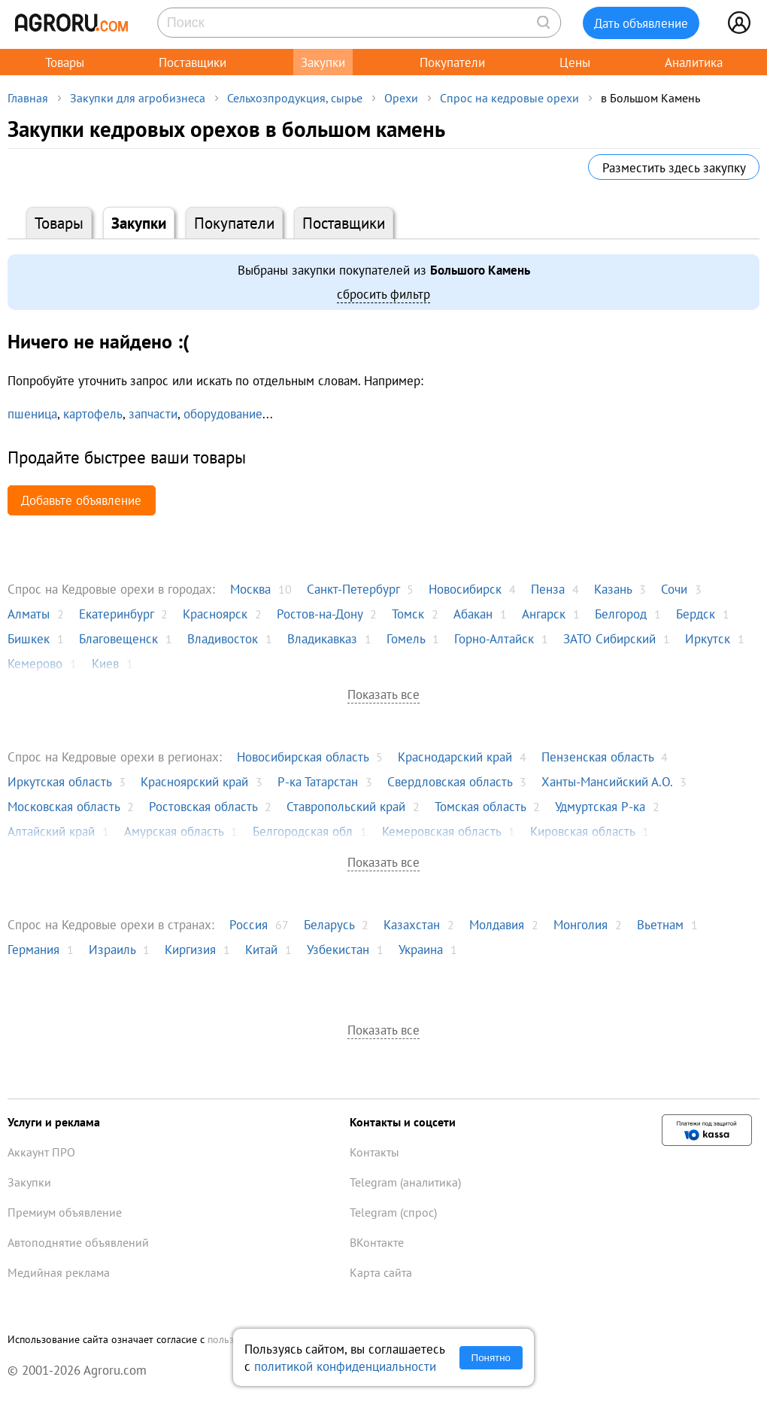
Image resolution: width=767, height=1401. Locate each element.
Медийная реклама (59, 1272)
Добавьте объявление (81, 500)
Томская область (480, 806)
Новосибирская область (302, 756)
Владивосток (222, 638)
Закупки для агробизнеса (137, 97)
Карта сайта (381, 1272)
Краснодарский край (455, 756)
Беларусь (329, 924)
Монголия (580, 924)
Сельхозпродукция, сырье (294, 97)
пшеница (32, 413)
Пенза (548, 588)
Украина (421, 949)
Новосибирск (465, 588)
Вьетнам (660, 924)
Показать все (383, 694)
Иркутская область (59, 781)
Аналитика (694, 62)
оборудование (222, 413)
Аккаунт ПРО (41, 1151)
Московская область (64, 806)
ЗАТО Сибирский (609, 638)
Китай (261, 949)
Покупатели (452, 62)
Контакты (374, 1151)
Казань (613, 588)
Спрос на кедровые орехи (509, 97)
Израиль (112, 949)
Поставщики (192, 62)
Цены (574, 62)
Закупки (323, 62)
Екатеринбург (116, 613)
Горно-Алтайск (494, 638)
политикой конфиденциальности (345, 1366)
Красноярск (215, 613)
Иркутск (707, 638)
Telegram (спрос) (393, 1212)
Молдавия (496, 924)
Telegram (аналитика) (405, 1182)
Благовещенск (118, 638)
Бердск (695, 613)
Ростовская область (203, 806)
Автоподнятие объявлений (78, 1242)
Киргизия (190, 949)
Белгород (621, 613)
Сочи (674, 588)
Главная (28, 97)
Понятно (491, 1357)
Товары (64, 62)
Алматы (29, 613)
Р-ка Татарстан (317, 781)
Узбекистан (338, 949)
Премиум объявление (65, 1212)
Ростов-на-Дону (319, 613)
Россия (248, 924)
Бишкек (29, 638)
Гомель (406, 638)
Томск (408, 613)
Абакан (473, 613)
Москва (250, 588)
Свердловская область (449, 781)
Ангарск (543, 613)
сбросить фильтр (383, 293)
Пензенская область (597, 756)
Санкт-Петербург (353, 588)
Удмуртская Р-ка (600, 806)
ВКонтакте (377, 1242)
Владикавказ (322, 638)
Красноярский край (194, 781)
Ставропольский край (345, 806)
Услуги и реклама (54, 1121)
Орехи (401, 97)
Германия (33, 949)
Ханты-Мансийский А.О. (606, 781)
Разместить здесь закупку (674, 167)
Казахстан (412, 924)
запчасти (153, 413)
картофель (93, 413)
